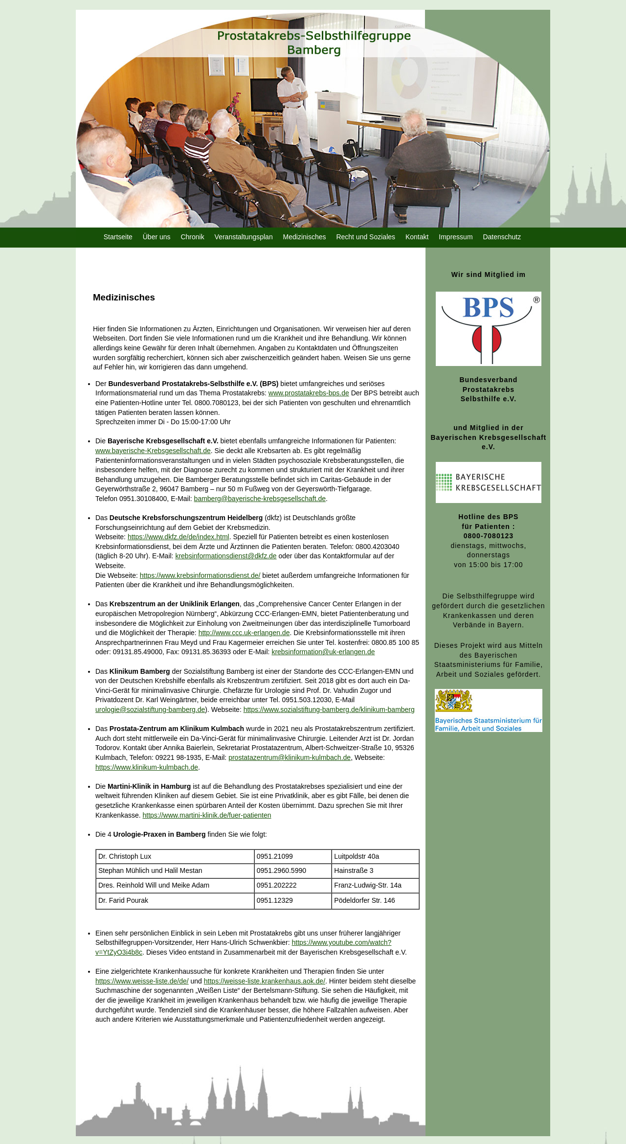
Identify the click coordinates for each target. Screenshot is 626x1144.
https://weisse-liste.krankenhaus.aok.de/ (264, 981)
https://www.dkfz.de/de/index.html (178, 537)
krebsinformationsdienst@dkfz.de (225, 556)
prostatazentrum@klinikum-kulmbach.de (289, 757)
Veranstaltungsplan (244, 237)
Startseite (118, 237)
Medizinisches (304, 237)
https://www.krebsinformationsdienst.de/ (200, 575)
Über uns (157, 237)
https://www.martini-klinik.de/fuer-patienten (207, 815)
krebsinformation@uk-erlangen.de (323, 652)
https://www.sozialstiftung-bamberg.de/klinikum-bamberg (329, 709)
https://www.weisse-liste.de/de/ (142, 981)
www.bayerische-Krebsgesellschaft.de (153, 451)
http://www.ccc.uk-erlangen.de (244, 633)
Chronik (192, 237)
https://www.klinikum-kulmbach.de (146, 767)
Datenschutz (502, 237)
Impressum (455, 237)
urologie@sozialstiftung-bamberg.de (150, 709)
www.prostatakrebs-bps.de (308, 393)
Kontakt (416, 237)
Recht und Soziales (365, 237)
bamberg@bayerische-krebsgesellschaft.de (260, 499)
